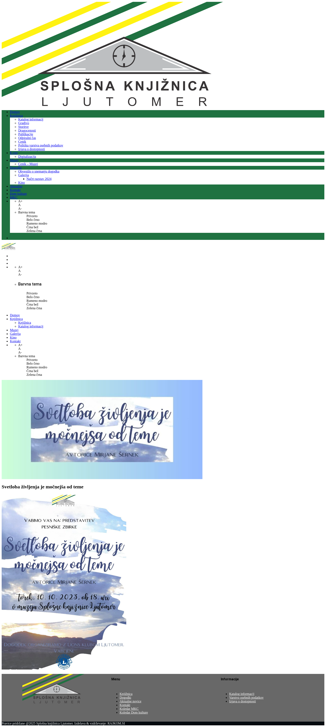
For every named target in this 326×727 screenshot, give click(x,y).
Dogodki (16, 167)
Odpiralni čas (27, 138)
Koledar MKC (129, 708)
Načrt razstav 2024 (39, 179)
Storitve (23, 127)
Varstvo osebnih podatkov (246, 697)
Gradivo (23, 123)
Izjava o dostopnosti (31, 149)
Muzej (14, 160)
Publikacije (25, 134)
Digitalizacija (27, 156)
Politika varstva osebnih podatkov (40, 145)
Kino (21, 182)
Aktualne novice (130, 701)
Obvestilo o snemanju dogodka (38, 171)
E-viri (14, 153)
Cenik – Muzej (28, 164)
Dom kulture (18, 193)
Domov (15, 112)
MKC (13, 197)
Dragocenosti (27, 130)
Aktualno (16, 186)
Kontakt (15, 190)
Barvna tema (26, 212)
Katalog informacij (30, 119)
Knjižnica (16, 115)
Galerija (23, 175)
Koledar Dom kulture (134, 712)
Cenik (22, 141)
